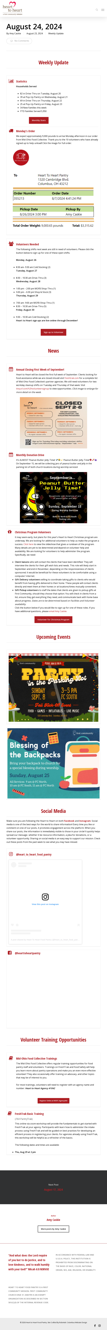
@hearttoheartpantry (27, 953)
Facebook (69, 820)
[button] (39, 120)
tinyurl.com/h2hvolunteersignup (32, 388)
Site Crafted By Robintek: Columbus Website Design (67, 1322)
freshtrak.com (72, 378)
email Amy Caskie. (58, 611)
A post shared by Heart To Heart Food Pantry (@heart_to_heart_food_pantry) (46, 940)
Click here (28, 544)
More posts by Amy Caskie (53, 1229)
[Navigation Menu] (102, 9)
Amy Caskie (15, 33)
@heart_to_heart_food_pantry (34, 854)
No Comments (19, 41)
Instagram (85, 820)
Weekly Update (56, 33)
